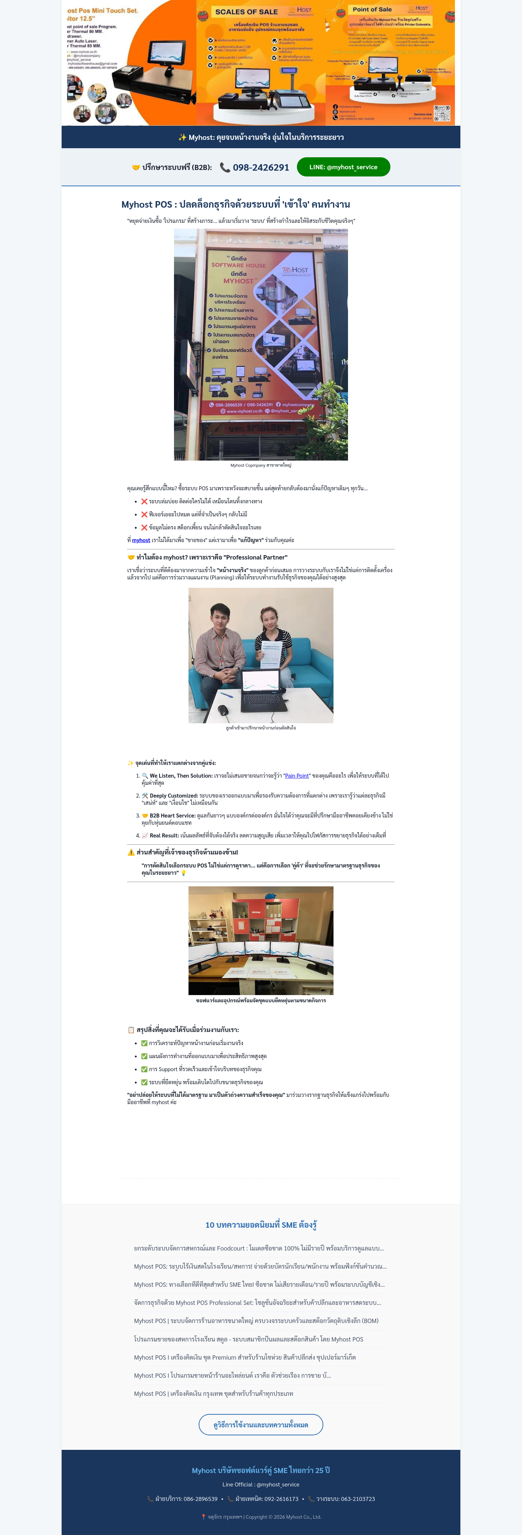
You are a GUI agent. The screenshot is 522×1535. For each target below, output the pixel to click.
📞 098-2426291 (254, 167)
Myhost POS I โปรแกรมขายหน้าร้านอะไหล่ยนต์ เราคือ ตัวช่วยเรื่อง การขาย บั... (232, 1375)
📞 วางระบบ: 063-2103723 (341, 1498)
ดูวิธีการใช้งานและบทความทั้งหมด (261, 1424)
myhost (141, 539)
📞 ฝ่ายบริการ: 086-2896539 (182, 1498)
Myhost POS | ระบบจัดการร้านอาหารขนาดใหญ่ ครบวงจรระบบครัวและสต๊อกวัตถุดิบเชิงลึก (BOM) (256, 1320)
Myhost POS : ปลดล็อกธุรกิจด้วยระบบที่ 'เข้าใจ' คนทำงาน (235, 203)
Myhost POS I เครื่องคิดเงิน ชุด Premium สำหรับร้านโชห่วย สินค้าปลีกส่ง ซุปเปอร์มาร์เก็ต (245, 1357)
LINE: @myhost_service (344, 166)
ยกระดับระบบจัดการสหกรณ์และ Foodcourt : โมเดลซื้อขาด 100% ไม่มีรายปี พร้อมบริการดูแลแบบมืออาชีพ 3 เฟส (260, 1248)
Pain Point (297, 775)
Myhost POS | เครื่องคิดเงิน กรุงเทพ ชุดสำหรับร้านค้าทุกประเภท (213, 1393)
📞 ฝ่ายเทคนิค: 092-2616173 (262, 1498)
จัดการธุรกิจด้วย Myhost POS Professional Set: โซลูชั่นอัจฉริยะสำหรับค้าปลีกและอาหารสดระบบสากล (255, 1302)
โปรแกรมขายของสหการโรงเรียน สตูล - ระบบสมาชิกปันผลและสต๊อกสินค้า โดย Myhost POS (248, 1339)
